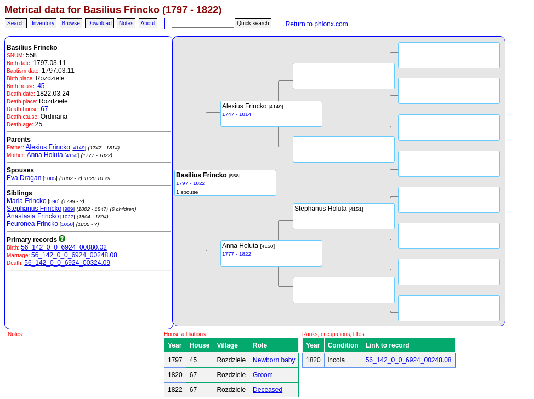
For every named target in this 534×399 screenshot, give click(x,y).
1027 (67, 216)
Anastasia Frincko (33, 216)
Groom (263, 375)
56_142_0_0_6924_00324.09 (67, 263)
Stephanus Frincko (34, 208)
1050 (66, 224)
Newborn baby (274, 360)
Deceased (267, 390)
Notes (126, 23)
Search (16, 23)
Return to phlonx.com (317, 24)
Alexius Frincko (47, 147)
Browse (71, 23)
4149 (78, 147)
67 (44, 109)
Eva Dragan (24, 178)
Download (99, 23)
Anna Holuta (45, 155)
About (148, 23)
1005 (50, 178)
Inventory (43, 23)
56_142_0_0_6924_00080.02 (64, 247)
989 (68, 209)
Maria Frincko (27, 201)
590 (53, 201)
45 (40, 86)
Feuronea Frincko (32, 224)
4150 (71, 155)
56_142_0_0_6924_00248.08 (74, 255)
